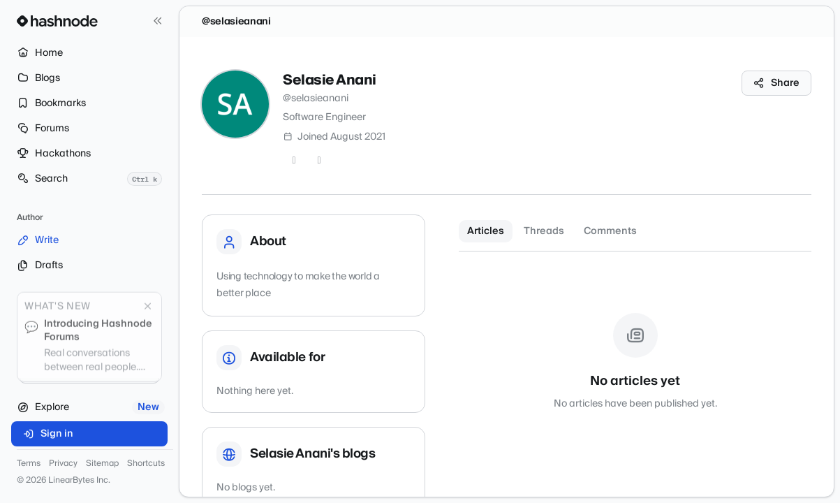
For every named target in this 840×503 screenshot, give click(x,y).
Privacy (63, 463)
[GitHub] (319, 161)
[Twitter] (294, 161)
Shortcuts (146, 463)
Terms (28, 463)
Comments (610, 231)
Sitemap (102, 463)
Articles (485, 231)
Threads (544, 231)
